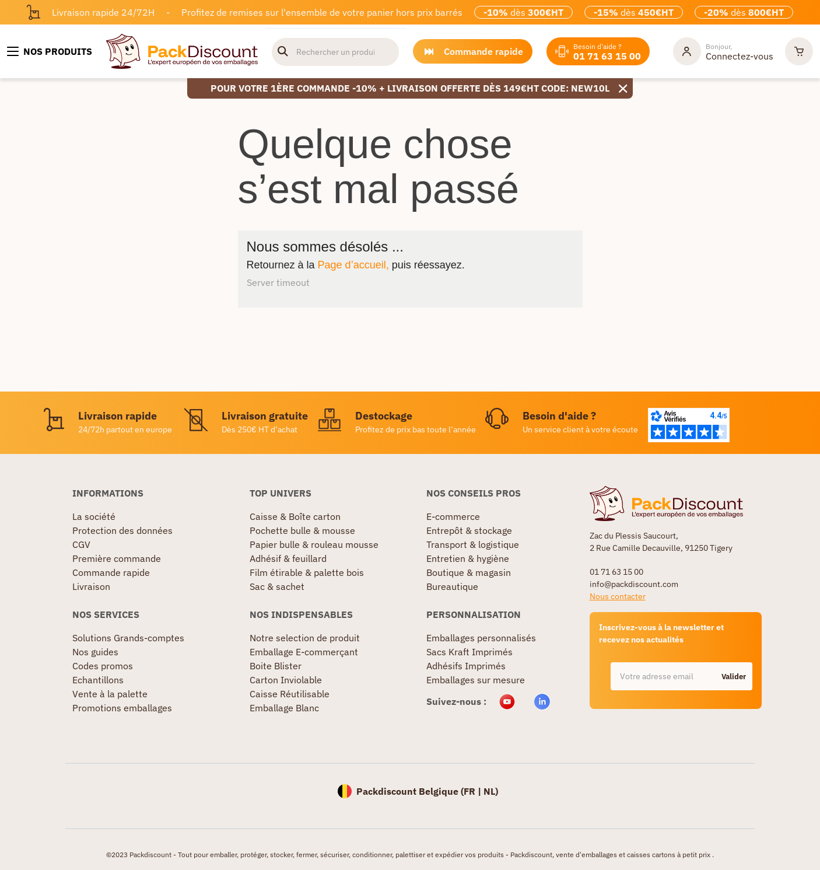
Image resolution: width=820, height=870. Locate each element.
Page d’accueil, (353, 265)
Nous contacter (618, 596)
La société (93, 516)
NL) (490, 791)
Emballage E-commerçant (304, 652)
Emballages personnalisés (481, 638)
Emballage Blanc (284, 708)
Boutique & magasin (468, 572)
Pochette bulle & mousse (302, 530)
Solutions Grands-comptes (128, 638)
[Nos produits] (49, 51)
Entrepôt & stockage (469, 530)
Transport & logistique (472, 544)
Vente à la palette (110, 694)
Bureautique (452, 586)
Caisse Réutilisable (290, 694)
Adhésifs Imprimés (466, 666)
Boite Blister (276, 666)
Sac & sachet (277, 586)
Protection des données (122, 530)
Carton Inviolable (286, 680)
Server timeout (278, 282)
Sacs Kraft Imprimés (469, 652)
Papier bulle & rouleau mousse (314, 544)
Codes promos (102, 666)
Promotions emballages (122, 708)
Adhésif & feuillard (288, 558)
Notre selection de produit (305, 638)
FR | (473, 791)
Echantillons (98, 680)
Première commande (116, 558)
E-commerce (453, 516)
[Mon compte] (723, 51)
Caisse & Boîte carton (295, 516)
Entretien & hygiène (467, 558)
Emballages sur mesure (475, 680)
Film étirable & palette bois (307, 572)
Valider (733, 677)
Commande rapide (111, 572)
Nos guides (95, 652)
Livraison (91, 586)
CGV (81, 544)
